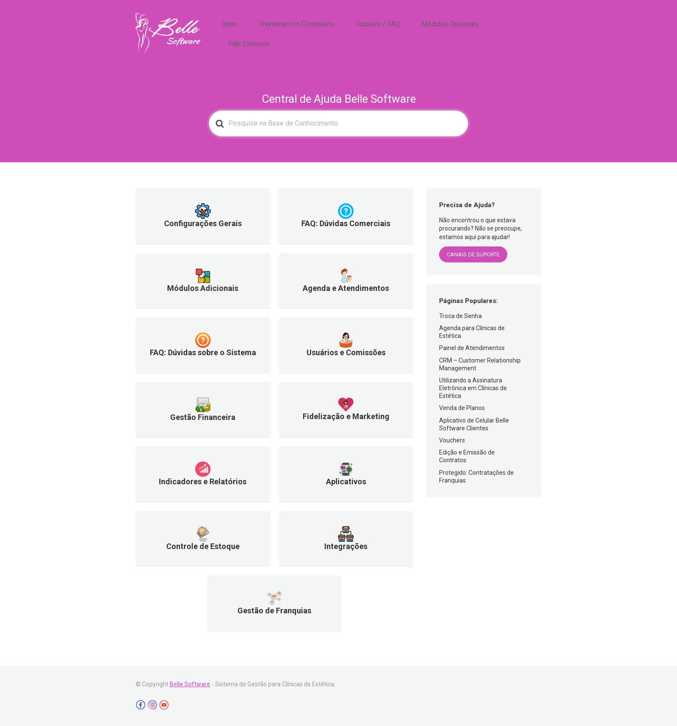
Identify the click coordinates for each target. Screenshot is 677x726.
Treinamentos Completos (324, 34)
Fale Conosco (518, 34)
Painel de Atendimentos (472, 347)
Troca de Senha (460, 315)
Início (266, 34)
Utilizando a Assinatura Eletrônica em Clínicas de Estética (473, 388)
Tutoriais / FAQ (395, 34)
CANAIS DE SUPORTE (473, 254)
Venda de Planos (462, 407)
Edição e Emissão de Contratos (467, 456)
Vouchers (452, 440)
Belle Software (190, 684)
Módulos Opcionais (457, 34)
